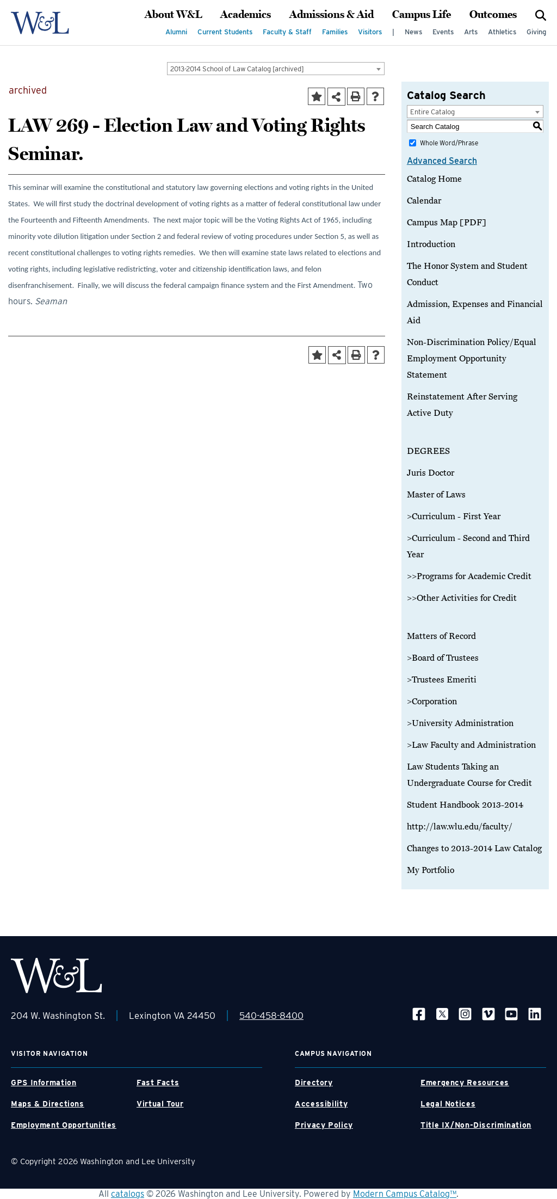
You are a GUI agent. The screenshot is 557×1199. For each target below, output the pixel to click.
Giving (536, 32)
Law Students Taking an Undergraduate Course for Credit (469, 775)
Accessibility (321, 1103)
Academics (245, 14)
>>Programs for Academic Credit (469, 576)
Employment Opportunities (63, 1125)
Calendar (424, 200)
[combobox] (276, 68)
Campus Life (421, 14)
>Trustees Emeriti (441, 679)
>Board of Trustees (443, 658)
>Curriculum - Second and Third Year (468, 546)
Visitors (370, 32)
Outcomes (493, 14)
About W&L (173, 14)
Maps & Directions (47, 1103)
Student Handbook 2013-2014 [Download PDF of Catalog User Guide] (465, 805)
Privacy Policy (324, 1125)
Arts (471, 32)
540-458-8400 (271, 1015)
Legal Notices (447, 1103)
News (413, 32)
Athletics (502, 32)
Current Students (224, 32)
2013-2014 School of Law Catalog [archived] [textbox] (237, 69)
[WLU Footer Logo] (56, 975)
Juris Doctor (430, 473)
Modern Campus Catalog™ (404, 1194)
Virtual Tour (160, 1103)
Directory (314, 1082)
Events (443, 32)
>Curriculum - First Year (453, 516)
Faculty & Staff (287, 32)
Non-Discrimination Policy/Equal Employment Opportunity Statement (471, 358)
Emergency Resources (464, 1082)
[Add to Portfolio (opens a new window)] (316, 96)
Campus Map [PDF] (446, 222)
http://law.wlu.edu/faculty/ (459, 826)
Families (335, 32)
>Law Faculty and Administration (471, 745)
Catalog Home (434, 179)
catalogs (127, 1194)
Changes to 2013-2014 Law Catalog (474, 848)
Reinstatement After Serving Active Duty (462, 405)
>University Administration (460, 723)
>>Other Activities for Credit (462, 598)
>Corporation (432, 701)
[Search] (540, 14)
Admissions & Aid (331, 14)
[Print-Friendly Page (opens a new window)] (355, 96)
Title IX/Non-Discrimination (475, 1125)
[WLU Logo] (40, 22)
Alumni (176, 32)
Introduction (431, 244)
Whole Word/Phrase (449, 143)
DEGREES (428, 451)
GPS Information (43, 1082)
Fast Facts (158, 1082)
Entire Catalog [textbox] (432, 112)
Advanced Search (442, 161)
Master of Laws (436, 494)
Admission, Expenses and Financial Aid (475, 312)
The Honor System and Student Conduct (467, 274)
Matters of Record (441, 636)
